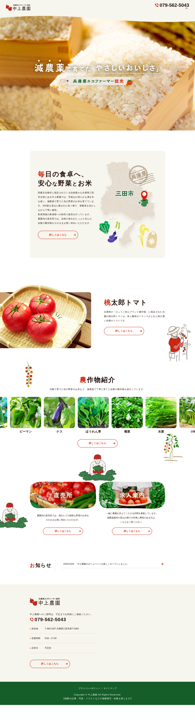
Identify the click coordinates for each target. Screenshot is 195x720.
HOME (108, 11)
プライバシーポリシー (89, 690)
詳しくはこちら (60, 234)
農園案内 (177, 11)
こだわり (121, 11)
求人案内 (163, 11)
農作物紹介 (136, 11)
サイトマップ (110, 690)
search (186, 11)
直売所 (150, 11)
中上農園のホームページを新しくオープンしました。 (103, 565)
